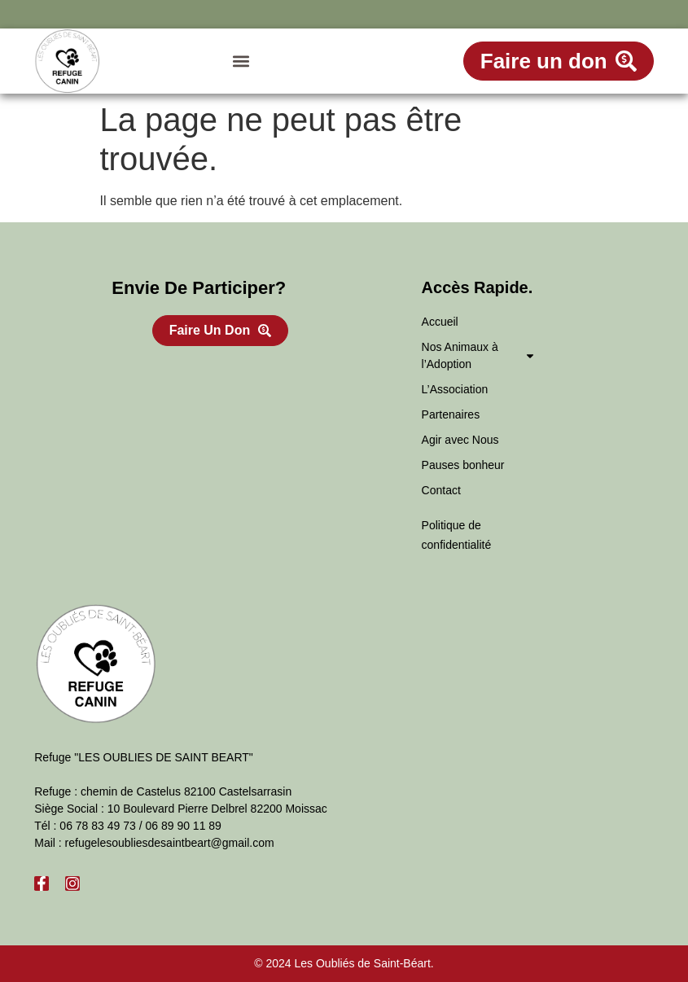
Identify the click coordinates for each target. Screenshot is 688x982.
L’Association (455, 389)
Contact (441, 490)
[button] (240, 61)
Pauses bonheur (463, 464)
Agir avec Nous (460, 439)
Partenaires (451, 414)
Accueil (440, 321)
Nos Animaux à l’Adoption (479, 355)
